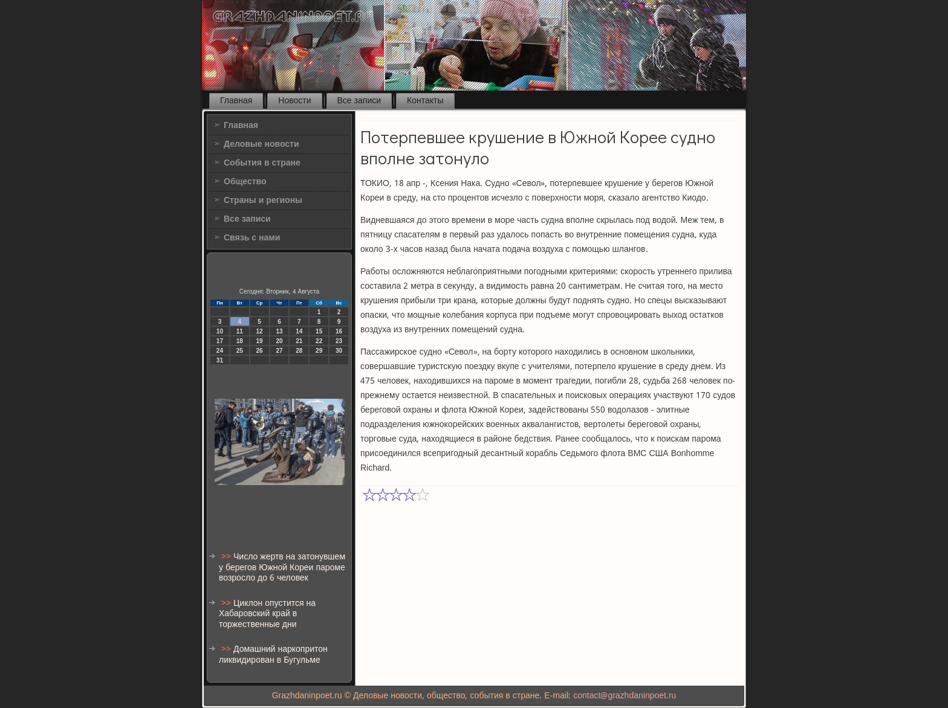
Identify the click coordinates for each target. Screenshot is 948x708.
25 (239, 350)
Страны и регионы (263, 200)
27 (279, 350)
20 (279, 341)
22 (319, 341)
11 (239, 331)
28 (299, 350)
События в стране (262, 163)
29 (319, 350)
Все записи (359, 101)
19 (259, 341)
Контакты (425, 101)
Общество (245, 182)
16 (339, 331)
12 (259, 331)
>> (227, 557)
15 (319, 331)
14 (299, 331)
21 (299, 341)
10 (219, 331)
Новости (294, 101)
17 (219, 341)
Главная (236, 101)
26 (259, 350)
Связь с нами (252, 238)
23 (339, 341)
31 (219, 360)
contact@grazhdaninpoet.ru (624, 696)
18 (239, 341)
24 (219, 350)
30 (339, 350)
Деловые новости (261, 144)
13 (279, 331)
